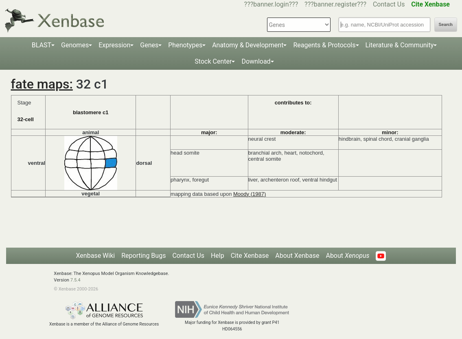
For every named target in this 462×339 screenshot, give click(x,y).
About (347, 255)
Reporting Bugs (143, 255)
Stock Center (213, 61)
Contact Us (389, 4)
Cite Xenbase (250, 255)
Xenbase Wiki (95, 255)
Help (217, 255)
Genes (149, 45)
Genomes (75, 45)
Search (446, 24)
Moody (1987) (249, 194)
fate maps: (42, 84)
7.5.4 (75, 280)
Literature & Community (400, 45)
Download (255, 61)
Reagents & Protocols (324, 45)
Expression (114, 45)
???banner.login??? (271, 4)
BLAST (41, 45)
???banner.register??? (335, 4)
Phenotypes (185, 45)
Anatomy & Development (247, 45)
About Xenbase (297, 255)
